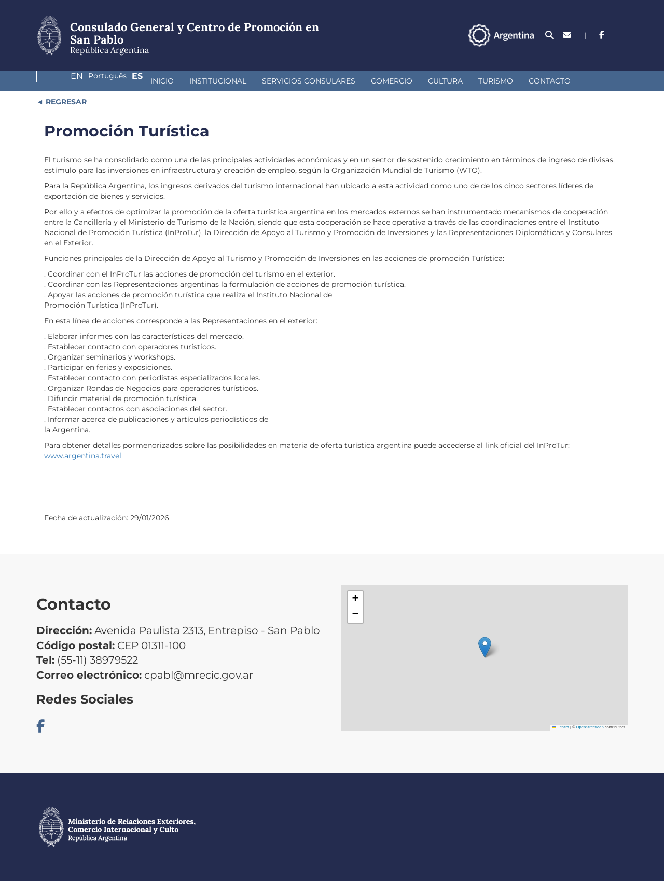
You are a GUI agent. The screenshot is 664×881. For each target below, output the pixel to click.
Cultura (346, 81)
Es (622, 35)
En (544, 35)
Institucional (119, 81)
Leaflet (560, 727)
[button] (484, 647)
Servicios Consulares (210, 81)
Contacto (451, 81)
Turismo (397, 81)
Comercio (293, 81)
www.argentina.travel (82, 455)
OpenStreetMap (590, 727)
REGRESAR (65, 101)
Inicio (63, 81)
